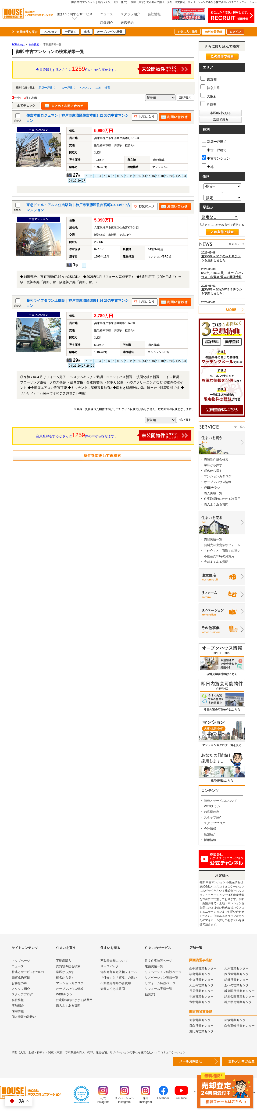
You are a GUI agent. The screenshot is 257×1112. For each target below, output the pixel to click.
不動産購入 (63, 960)
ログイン (235, 31)
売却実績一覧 (213, 539)
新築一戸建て (47, 87)
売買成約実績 (21, 977)
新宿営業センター (201, 1020)
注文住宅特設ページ (158, 960)
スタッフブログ (214, 823)
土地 (86, 31)
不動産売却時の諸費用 (219, 556)
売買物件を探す (27, 32)
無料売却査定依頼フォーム (222, 545)
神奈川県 (210, 88)
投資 (107, 87)
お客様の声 (211, 812)
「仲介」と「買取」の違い (222, 550)
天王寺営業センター (203, 985)
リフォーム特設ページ (160, 983)
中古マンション (216, 157)
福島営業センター (201, 974)
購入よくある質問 (216, 504)
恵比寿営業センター (203, 1031)
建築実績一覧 (154, 966)
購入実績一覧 (213, 493)
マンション (50, 31)
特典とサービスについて (220, 800)
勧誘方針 (151, 994)
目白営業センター (201, 1025)
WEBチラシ (212, 487)
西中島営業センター (203, 968)
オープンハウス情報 (109, 31)
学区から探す (213, 465)
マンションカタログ (217, 476)
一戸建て (70, 31)
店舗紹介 (106, 23)
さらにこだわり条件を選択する (222, 224)
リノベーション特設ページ (163, 972)
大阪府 (208, 96)
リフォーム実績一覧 (158, 988)
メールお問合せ (190, 1061)
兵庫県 (208, 105)
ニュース (106, 14)
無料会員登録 (213, 31)
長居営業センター (201, 991)
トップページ (21, 960)
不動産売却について (114, 960)
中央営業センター (201, 979)
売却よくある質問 (216, 562)
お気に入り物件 (187, 31)
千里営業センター (201, 996)
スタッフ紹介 (130, 14)
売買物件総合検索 (216, 459)
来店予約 (127, 23)
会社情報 (154, 14)
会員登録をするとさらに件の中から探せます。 (114, 69)
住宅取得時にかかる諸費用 (222, 499)
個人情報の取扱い (24, 1017)
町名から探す (213, 470)
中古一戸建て (67, 87)
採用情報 (210, 840)
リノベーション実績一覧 (161, 977)
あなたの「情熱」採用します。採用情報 (230, 16)
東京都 (208, 79)
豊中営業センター (201, 1002)
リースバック (109, 966)
